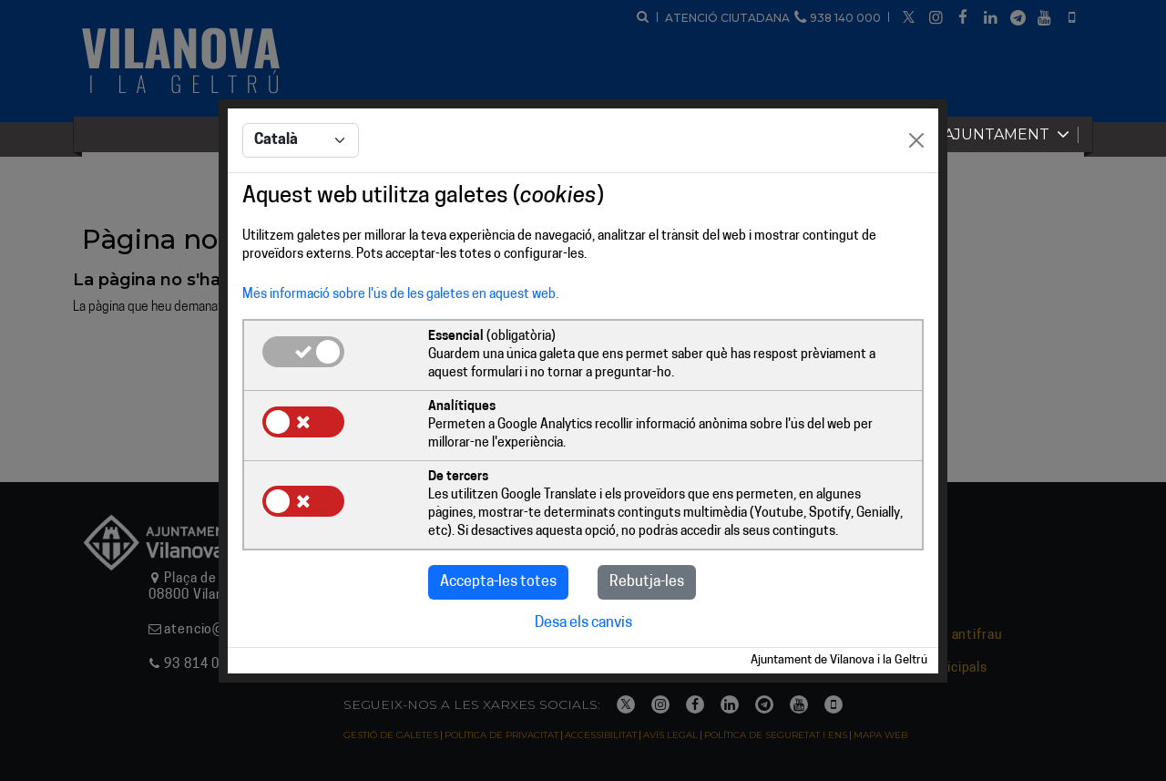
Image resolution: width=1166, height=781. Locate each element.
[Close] (916, 140)
